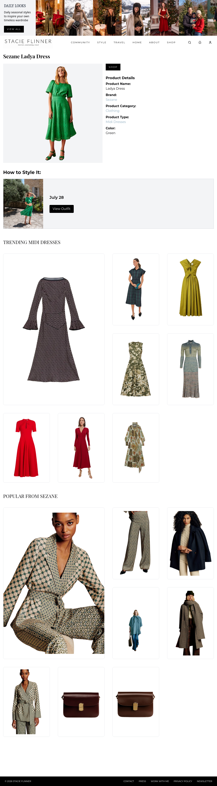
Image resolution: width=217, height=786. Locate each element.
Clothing (112, 111)
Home (137, 42)
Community (80, 42)
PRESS (142, 781)
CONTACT (128, 781)
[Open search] (189, 42)
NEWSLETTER (204, 781)
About (154, 42)
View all (14, 29)
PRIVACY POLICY (183, 781)
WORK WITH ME (160, 781)
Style (102, 42)
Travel (119, 42)
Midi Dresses (116, 122)
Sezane (111, 100)
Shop (171, 42)
